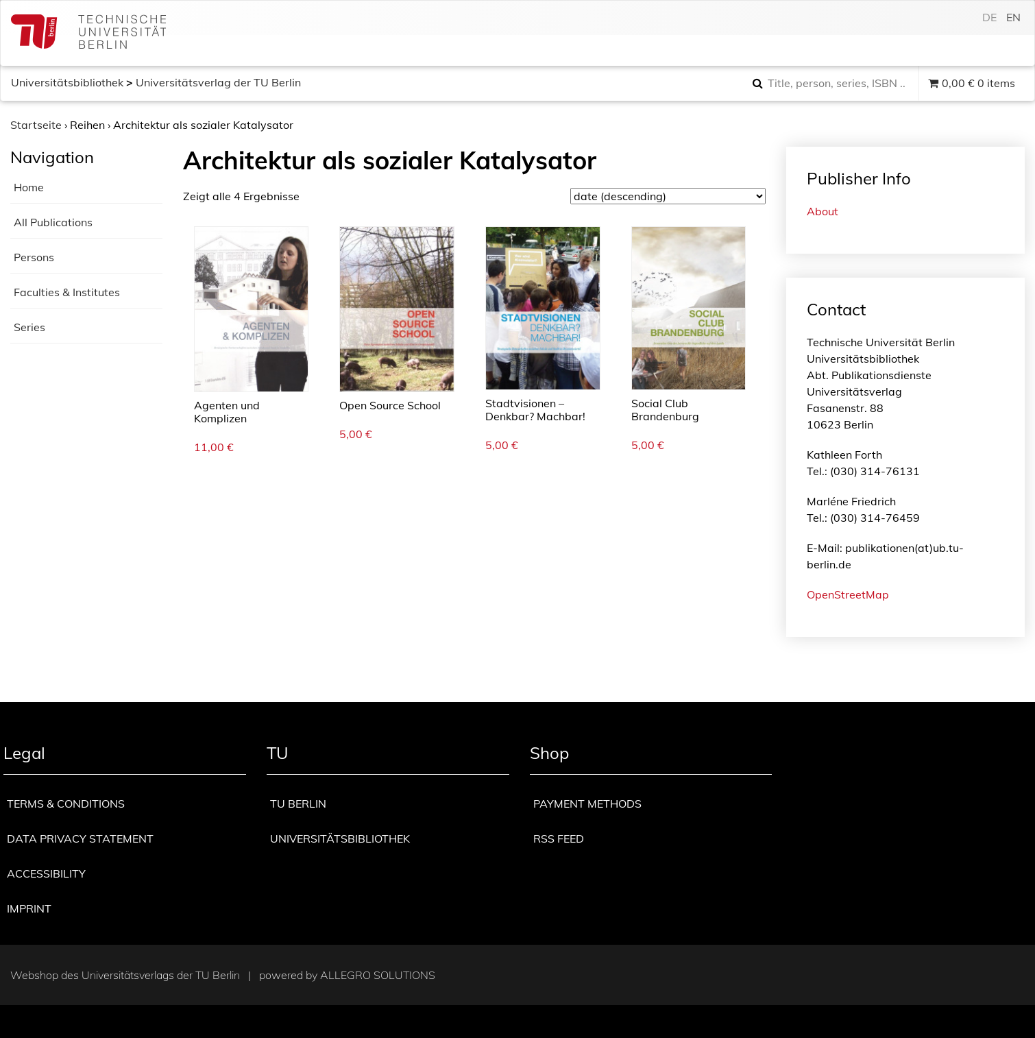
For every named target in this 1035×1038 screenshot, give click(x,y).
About (822, 211)
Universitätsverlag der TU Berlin (218, 82)
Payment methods (587, 803)
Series (29, 327)
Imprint (29, 908)
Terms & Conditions (66, 803)
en (1013, 17)
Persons (34, 257)
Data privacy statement (80, 838)
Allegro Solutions (377, 975)
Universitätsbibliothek (67, 82)
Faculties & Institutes (67, 292)
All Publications (53, 222)
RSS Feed (558, 838)
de (989, 17)
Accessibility (46, 873)
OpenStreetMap (848, 594)
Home (29, 187)
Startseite (36, 125)
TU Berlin (298, 803)
